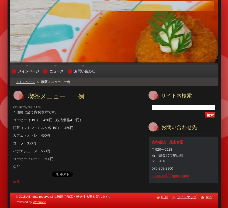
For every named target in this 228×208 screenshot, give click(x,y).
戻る (16, 181)
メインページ (25, 82)
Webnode (39, 202)
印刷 (164, 197)
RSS (209, 197)
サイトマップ (186, 197)
